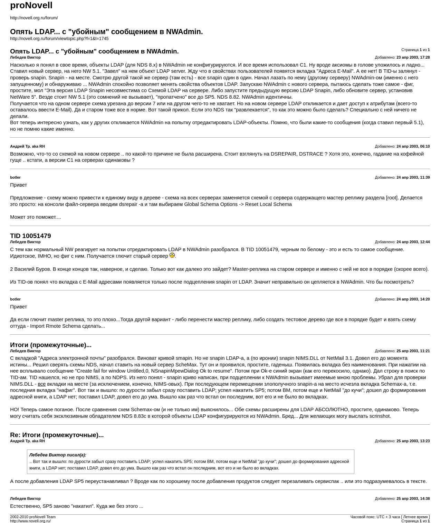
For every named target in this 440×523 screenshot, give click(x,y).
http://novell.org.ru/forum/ (34, 18)
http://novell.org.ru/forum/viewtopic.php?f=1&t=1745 (59, 38)
